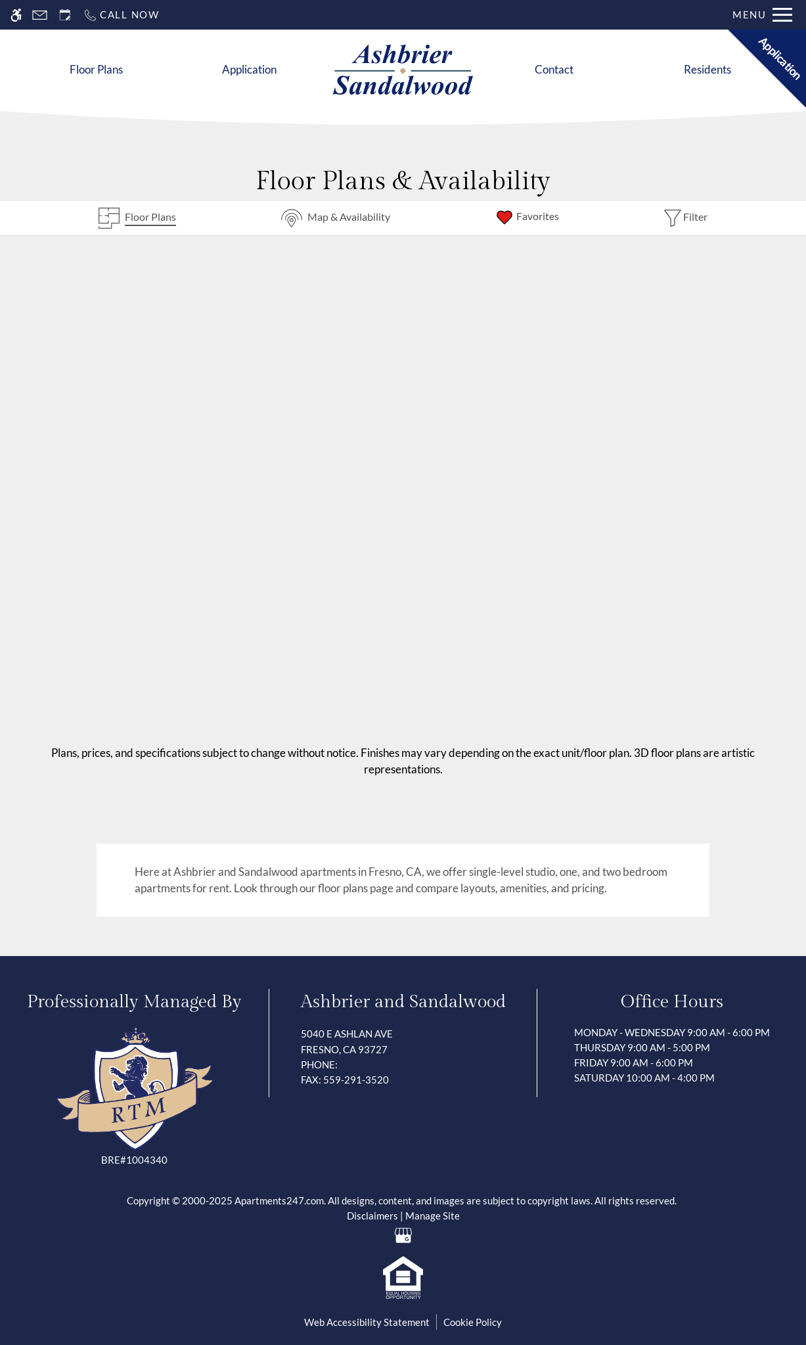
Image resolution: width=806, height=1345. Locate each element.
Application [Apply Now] (249, 69)
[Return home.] (403, 70)
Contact (554, 69)
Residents (707, 69)
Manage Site (432, 1215)
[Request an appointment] (65, 14)
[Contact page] (40, 14)
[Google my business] (403, 1234)
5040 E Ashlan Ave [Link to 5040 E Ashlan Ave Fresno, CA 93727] (403, 1042)
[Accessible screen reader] (16, 14)
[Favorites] (527, 218)
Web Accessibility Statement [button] (367, 1322)
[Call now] (121, 14)
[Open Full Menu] (762, 14)
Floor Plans (96, 69)
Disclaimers (372, 1215)
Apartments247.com (279, 1200)
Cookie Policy (472, 1322)
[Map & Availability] (336, 218)
